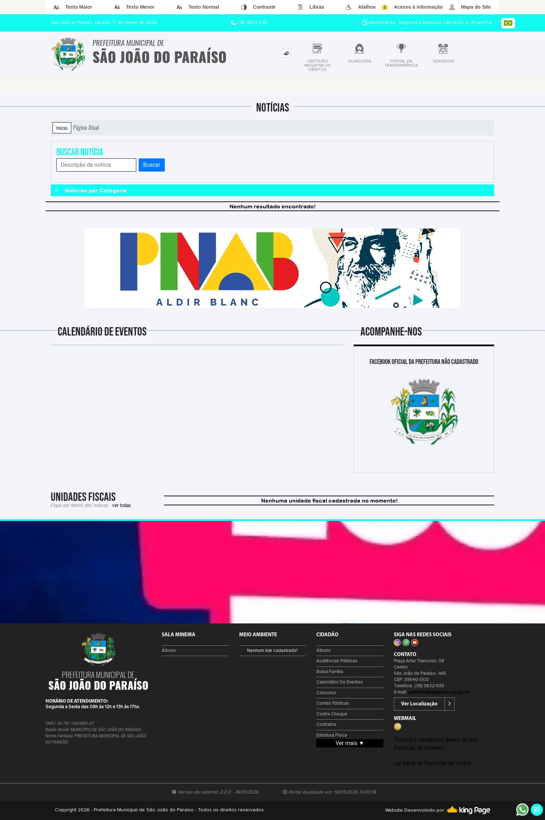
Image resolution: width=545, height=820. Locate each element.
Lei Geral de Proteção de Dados (432, 763)
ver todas (121, 505)
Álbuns (169, 650)
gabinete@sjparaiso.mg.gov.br (439, 692)
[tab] (286, 53)
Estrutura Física (331, 735)
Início (61, 127)
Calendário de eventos (339, 682)
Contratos (326, 724)
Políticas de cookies (418, 748)
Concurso (326, 693)
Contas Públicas (332, 703)
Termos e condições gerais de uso (436, 739)
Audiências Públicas (336, 661)
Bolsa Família (329, 672)
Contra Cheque (331, 714)
